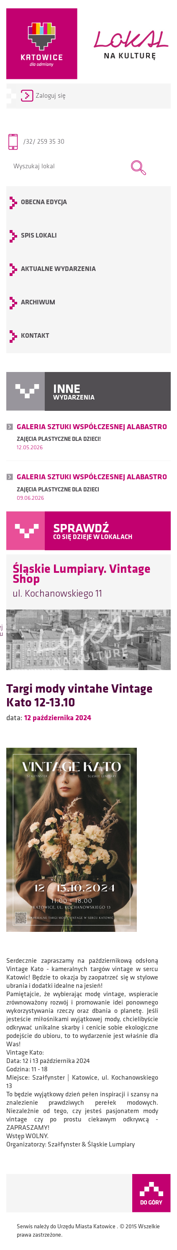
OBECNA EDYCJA (44, 202)
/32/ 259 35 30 (43, 142)
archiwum (38, 302)
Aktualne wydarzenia (58, 269)
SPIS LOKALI (39, 236)
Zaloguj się (51, 96)
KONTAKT (35, 336)
